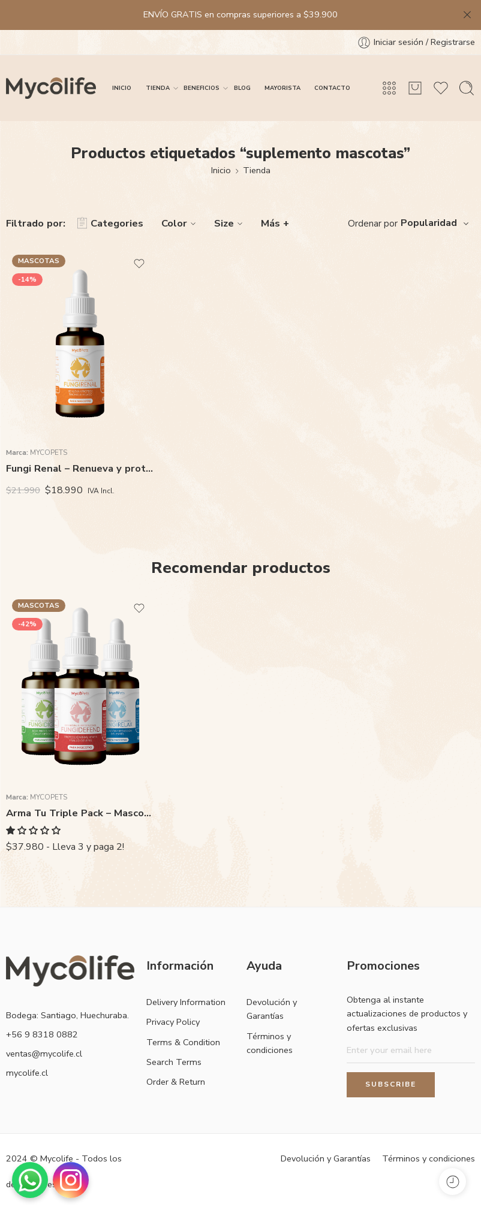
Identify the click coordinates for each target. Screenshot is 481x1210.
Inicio (221, 170)
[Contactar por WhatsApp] (30, 1180)
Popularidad (429, 223)
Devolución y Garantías (271, 1009)
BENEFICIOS (202, 88)
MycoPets (48, 452)
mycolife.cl (27, 1073)
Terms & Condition (183, 1042)
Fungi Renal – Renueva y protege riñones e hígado (80, 468)
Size (230, 223)
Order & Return (175, 1082)
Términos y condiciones (269, 1043)
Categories (110, 223)
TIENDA (158, 88)
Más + (275, 223)
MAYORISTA (282, 88)
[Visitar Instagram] (71, 1180)
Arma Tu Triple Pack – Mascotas (80, 813)
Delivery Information (186, 1002)
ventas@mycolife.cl (44, 1054)
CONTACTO (332, 88)
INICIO (121, 88)
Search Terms (174, 1062)
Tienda (256, 170)
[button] (34, 831)
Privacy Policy (173, 1022)
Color (180, 223)
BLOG (242, 88)
